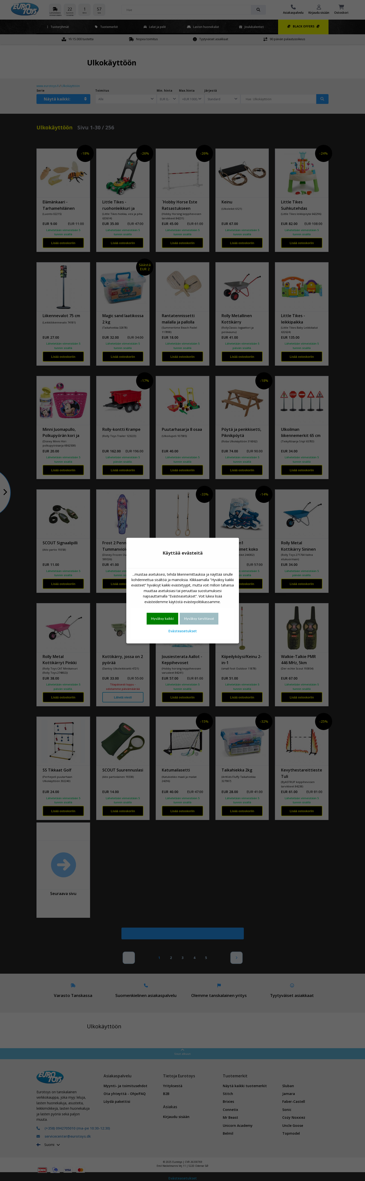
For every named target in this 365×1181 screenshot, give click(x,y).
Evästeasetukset (182, 631)
